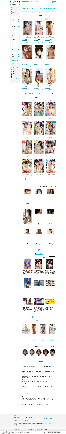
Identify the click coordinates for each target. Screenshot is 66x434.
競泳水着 (34, 381)
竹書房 (27, 367)
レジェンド (32, 400)
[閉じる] (65, 432)
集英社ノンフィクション (32, 372)
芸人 (37, 400)
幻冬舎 (45, 366)
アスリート (41, 400)
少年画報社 (23, 367)
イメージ (13, 49)
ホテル (38, 394)
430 (36, 249)
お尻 (13, 32)
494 (51, 249)
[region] (33, 432)
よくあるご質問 (41, 429)
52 (52, 179)
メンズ (38, 404)
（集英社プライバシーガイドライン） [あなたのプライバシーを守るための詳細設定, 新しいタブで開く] (5, 433)
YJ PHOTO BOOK (31, 371)
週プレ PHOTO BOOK (25, 371)
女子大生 (49, 398)
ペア (24, 394)
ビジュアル (13, 26)
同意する (57, 432)
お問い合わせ (46, 429)
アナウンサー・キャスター (40, 399)
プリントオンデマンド (49, 376)
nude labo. (31, 377)
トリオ (28, 394)
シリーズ (13, 21)
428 (31, 249)
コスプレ (24, 381)
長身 (13, 37)
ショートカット (41, 385)
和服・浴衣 (45, 381)
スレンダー (14, 28)
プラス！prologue (31, 376)
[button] (55, 329)
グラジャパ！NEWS (15, 13)
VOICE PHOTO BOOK (42, 376)
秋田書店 (23, 366)
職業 (12, 54)
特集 (11, 64)
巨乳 (13, 30)
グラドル (25, 398)
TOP (10, 4)
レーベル (13, 19)
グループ (33, 394)
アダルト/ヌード (47, 400)
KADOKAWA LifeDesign (37, 366)
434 (45, 249)
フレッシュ (14, 41)
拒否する (50, 432)
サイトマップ (50, 429)
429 (34, 249)
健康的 (14, 39)
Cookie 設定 (36, 429)
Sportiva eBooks (39, 372)
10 (46, 93)
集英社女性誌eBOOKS (25, 372)
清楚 (24, 391)
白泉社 (34, 367)
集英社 (47, 366)
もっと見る (53, 346)
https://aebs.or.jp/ (21, 424)
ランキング (12, 63)
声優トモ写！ (24, 377)
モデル (40, 398)
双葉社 (40, 367)
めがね (39, 381)
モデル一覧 (17, 78)
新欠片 (32, 367)
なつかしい (41, 389)
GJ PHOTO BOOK (37, 371)
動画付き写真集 (36, 376)
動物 (42, 404)
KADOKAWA (32, 366)
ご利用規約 (15, 429)
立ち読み (27, 42)
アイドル (30, 398)
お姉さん (29, 389)
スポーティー (14, 43)
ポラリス (27, 377)
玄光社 (42, 366)
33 (52, 93)
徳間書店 (29, 367)
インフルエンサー (50, 399)
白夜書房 (37, 367)
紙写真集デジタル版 (25, 376)
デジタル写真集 (14, 9)
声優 (45, 398)
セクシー (53, 389)
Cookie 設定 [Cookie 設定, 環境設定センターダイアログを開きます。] (44, 432)
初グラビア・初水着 (31, 404)
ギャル (50, 386)
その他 (13, 56)
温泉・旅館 (43, 394)
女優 (36, 398)
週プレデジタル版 (15, 11)
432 (41, 249)
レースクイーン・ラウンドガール (28, 399)
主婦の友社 (50, 366)
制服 (30, 381)
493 (49, 249)
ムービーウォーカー (44, 367)
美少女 (24, 389)
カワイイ (47, 389)
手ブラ (24, 404)
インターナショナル (44, 386)
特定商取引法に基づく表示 (30, 429)
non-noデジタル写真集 (50, 371)
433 (43, 249)
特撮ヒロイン (25, 400)
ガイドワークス (27, 366)
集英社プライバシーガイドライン (22, 429)
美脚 (47, 385)
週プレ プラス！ (14, 12)
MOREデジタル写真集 (43, 371)
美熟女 (35, 389)
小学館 (53, 366)
